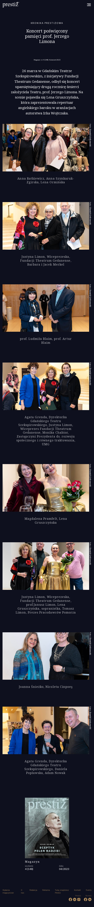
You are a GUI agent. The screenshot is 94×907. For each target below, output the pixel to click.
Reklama (46, 890)
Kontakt (77, 890)
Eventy (88, 890)
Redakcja (33, 890)
